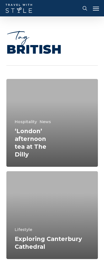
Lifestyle (23, 229)
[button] (96, 8)
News (45, 121)
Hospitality (26, 121)
